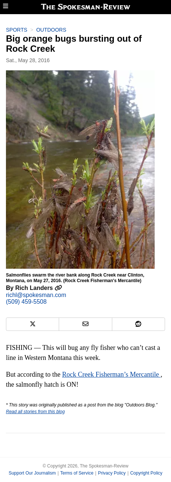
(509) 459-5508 (26, 302)
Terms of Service (76, 473)
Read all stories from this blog (35, 411)
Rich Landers (38, 288)
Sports (16, 30)
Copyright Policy (146, 473)
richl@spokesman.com (36, 295)
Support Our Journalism (32, 473)
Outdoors (51, 30)
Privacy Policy (112, 473)
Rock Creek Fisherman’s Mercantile (111, 374)
